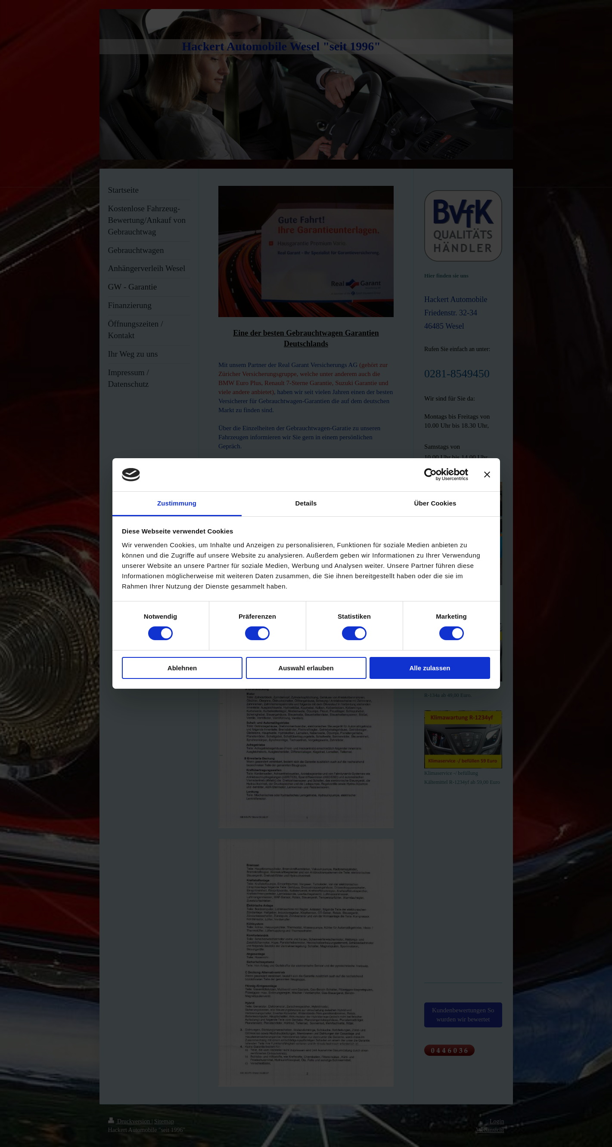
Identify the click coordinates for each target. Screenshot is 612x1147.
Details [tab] (306, 503)
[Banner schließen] (487, 475)
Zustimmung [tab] (176, 503)
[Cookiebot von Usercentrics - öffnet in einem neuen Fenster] (430, 474)
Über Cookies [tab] (435, 503)
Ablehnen (182, 668)
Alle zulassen (429, 668)
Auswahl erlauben (305, 668)
